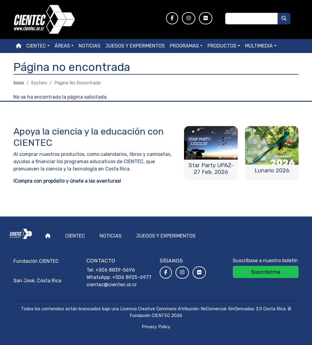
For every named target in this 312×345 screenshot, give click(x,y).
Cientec (75, 236)
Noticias (90, 46)
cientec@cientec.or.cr (112, 284)
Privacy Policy (156, 326)
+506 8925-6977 (131, 277)
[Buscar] (284, 18)
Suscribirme (265, 272)
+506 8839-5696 (115, 270)
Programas (184, 46)
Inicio (18, 83)
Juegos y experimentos (135, 46)
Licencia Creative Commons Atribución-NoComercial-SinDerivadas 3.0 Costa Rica (202, 309)
